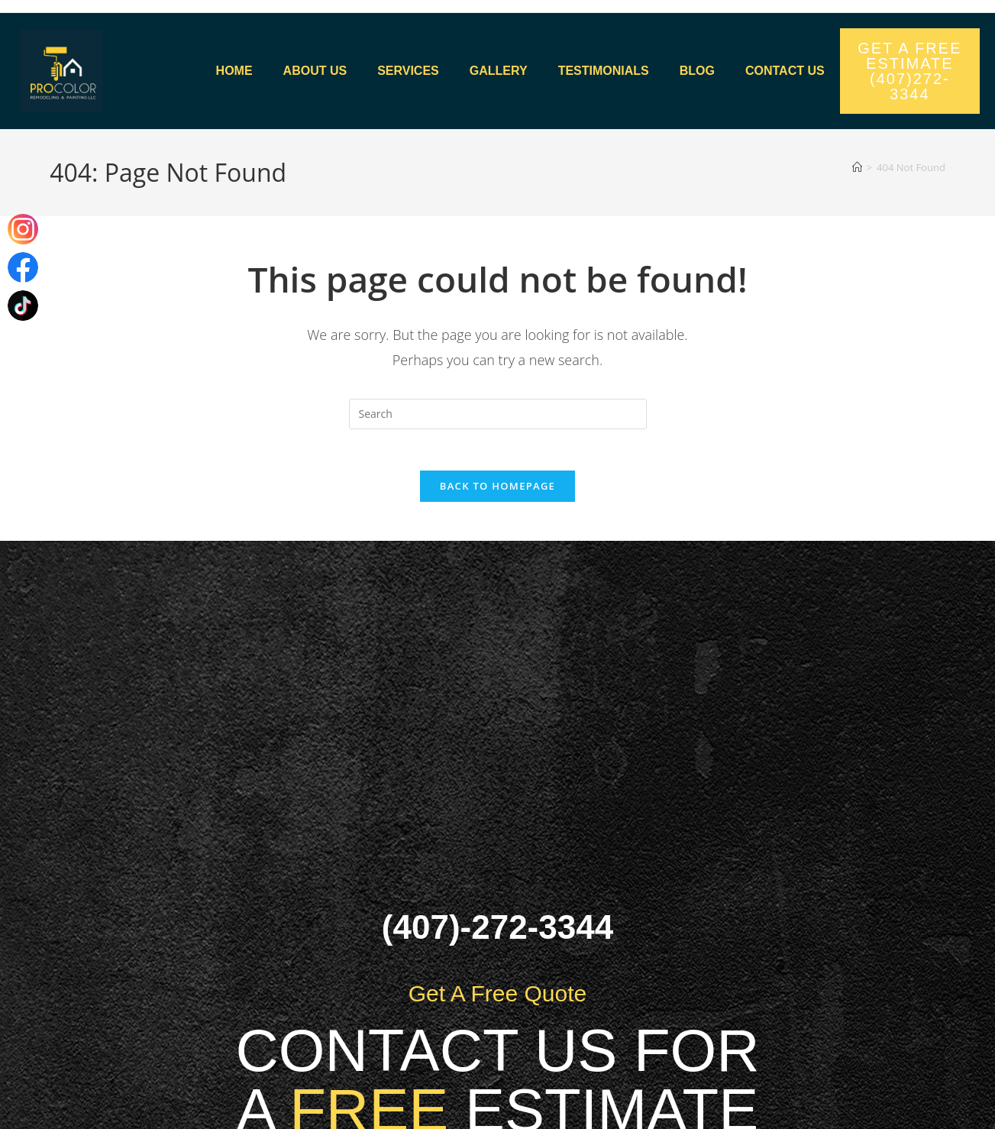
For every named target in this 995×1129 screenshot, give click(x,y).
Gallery (499, 70)
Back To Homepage (497, 491)
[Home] (857, 167)
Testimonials (603, 70)
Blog (697, 70)
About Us (315, 70)
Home (234, 70)
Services (408, 70)
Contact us (785, 70)
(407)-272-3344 (497, 932)
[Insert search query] (498, 414)
